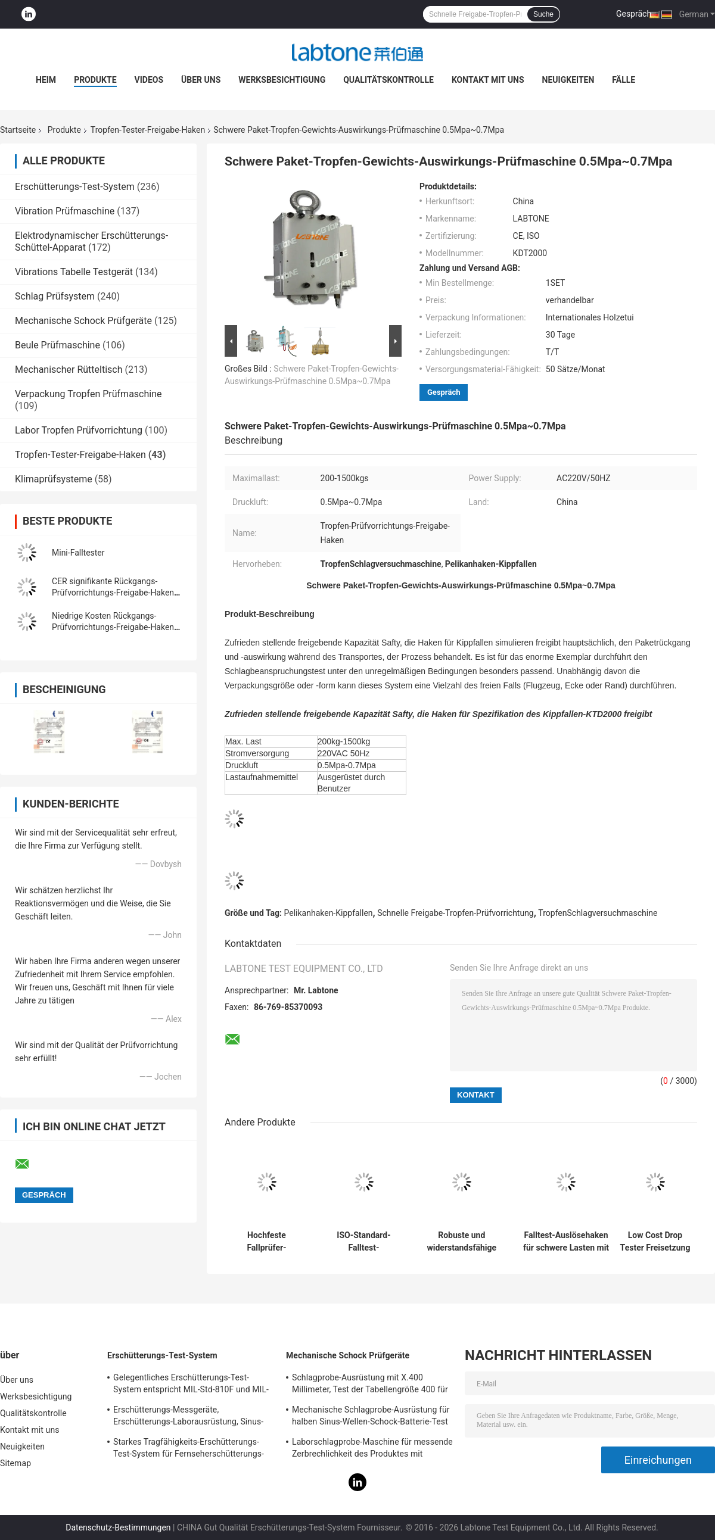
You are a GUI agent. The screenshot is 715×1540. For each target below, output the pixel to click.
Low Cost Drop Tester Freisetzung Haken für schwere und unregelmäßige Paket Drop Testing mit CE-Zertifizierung (655, 1241)
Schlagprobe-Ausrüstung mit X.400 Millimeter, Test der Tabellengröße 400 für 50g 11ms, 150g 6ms (370, 1385)
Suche (543, 14)
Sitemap (15, 1463)
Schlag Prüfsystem (55, 296)
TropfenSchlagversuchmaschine (597, 913)
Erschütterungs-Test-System (75, 186)
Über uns (200, 80)
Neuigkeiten (568, 80)
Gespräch (633, 13)
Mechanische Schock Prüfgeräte (83, 320)
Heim (46, 80)
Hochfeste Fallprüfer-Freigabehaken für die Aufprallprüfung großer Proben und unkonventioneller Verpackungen (266, 1241)
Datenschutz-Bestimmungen (118, 1527)
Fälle (623, 80)
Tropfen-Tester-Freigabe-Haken (148, 130)
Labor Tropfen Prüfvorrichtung (78, 430)
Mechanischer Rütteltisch (68, 369)
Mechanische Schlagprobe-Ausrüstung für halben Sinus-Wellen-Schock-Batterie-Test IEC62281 (371, 1417)
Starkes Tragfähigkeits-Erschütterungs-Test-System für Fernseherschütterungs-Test (188, 1449)
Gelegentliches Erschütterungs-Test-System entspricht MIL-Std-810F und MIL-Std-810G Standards (191, 1385)
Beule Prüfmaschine (57, 345)
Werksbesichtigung (281, 80)
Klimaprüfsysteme (53, 479)
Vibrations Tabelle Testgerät (74, 272)
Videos (149, 80)
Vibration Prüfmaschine (64, 211)
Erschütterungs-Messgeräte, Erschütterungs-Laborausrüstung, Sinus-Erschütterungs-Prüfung (188, 1417)
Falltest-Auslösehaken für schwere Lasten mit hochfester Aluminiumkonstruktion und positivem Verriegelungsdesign (566, 1241)
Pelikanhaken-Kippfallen (328, 913)
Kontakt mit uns (488, 80)
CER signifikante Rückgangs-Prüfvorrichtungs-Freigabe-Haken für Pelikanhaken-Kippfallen (113, 592)
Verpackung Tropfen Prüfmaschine (88, 394)
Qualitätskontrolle (388, 80)
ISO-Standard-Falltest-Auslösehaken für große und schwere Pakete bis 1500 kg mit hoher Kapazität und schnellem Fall (363, 1241)
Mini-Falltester (78, 552)
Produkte (95, 80)
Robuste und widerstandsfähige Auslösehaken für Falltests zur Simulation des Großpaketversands (462, 1241)
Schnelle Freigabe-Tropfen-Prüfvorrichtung (455, 913)
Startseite (18, 130)
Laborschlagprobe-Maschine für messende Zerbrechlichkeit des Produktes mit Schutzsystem (372, 1449)
